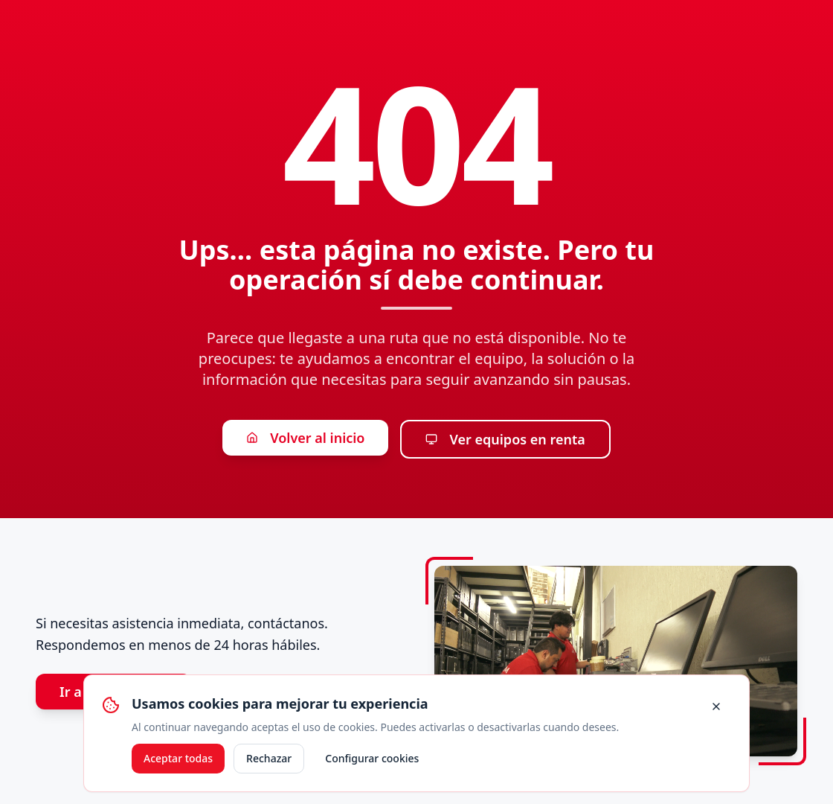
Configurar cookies (372, 758)
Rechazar (269, 758)
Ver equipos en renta (505, 439)
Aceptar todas (178, 758)
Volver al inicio (305, 438)
